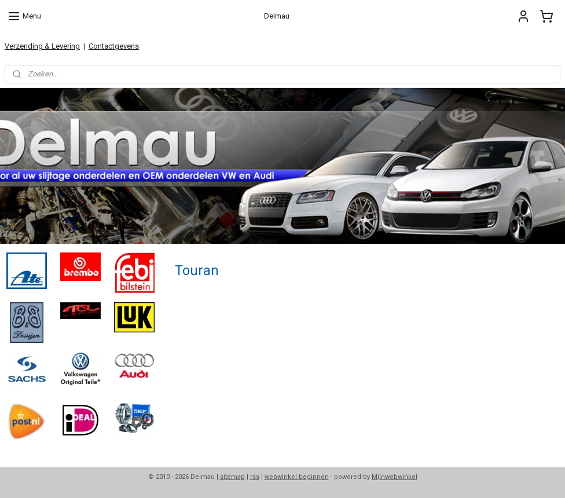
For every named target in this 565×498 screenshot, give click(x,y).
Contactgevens (114, 46)
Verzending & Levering (42, 46)
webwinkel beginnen (297, 477)
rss (254, 477)
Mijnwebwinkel (394, 477)
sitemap (232, 477)
